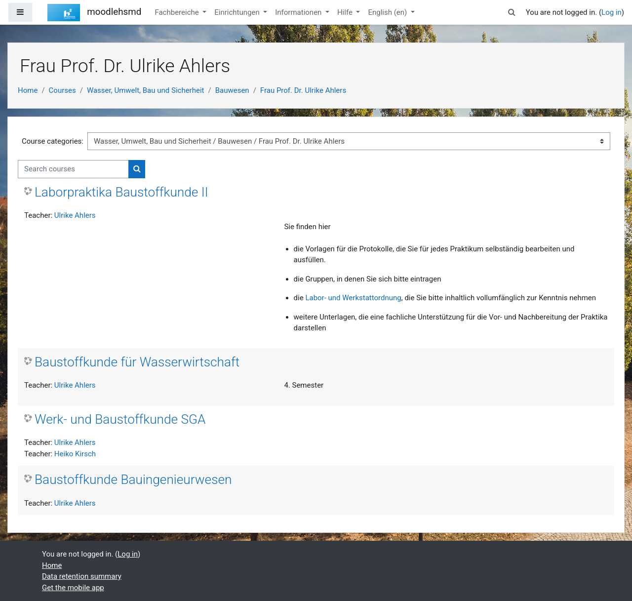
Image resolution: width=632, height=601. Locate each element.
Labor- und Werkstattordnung (353, 297)
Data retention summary (81, 576)
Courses (62, 90)
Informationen (299, 12)
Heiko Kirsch (75, 453)
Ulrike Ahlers (75, 215)
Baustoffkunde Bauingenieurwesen (133, 479)
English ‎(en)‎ (388, 12)
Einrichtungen (237, 12)
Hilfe (346, 12)
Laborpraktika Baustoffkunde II (121, 192)
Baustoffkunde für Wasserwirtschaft (137, 362)
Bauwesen (232, 90)
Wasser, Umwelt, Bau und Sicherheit (145, 90)
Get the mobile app (73, 587)
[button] (512, 12)
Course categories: (52, 141)
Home (28, 90)
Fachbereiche (177, 12)
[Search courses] (73, 169)
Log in (611, 12)
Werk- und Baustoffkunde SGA (120, 419)
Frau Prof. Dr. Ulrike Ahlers (303, 90)
